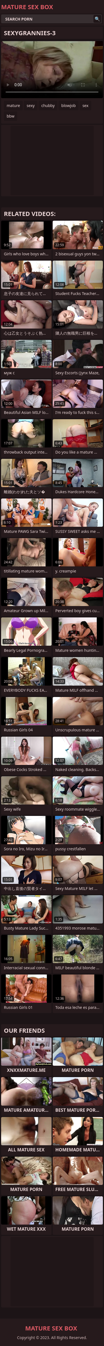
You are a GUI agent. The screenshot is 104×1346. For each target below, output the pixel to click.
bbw (10, 116)
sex (85, 105)
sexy (31, 105)
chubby (48, 105)
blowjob (68, 105)
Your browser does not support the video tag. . (52, 69)
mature (13, 105)
